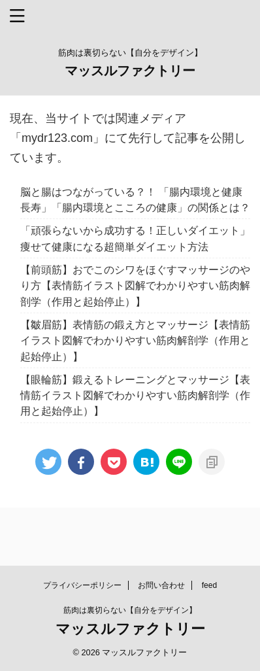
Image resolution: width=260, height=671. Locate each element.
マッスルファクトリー (130, 70)
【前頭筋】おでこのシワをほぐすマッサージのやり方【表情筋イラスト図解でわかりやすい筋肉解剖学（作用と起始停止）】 (135, 285)
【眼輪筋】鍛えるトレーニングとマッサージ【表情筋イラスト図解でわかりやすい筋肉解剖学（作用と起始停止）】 (135, 395)
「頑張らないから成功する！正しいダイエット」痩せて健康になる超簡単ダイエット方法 (135, 238)
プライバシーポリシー (82, 585)
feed (209, 585)
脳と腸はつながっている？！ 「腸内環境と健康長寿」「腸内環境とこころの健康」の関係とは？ (135, 199)
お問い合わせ (161, 585)
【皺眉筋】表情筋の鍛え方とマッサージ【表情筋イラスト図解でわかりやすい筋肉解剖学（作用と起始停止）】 (135, 340)
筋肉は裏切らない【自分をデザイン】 (130, 610)
